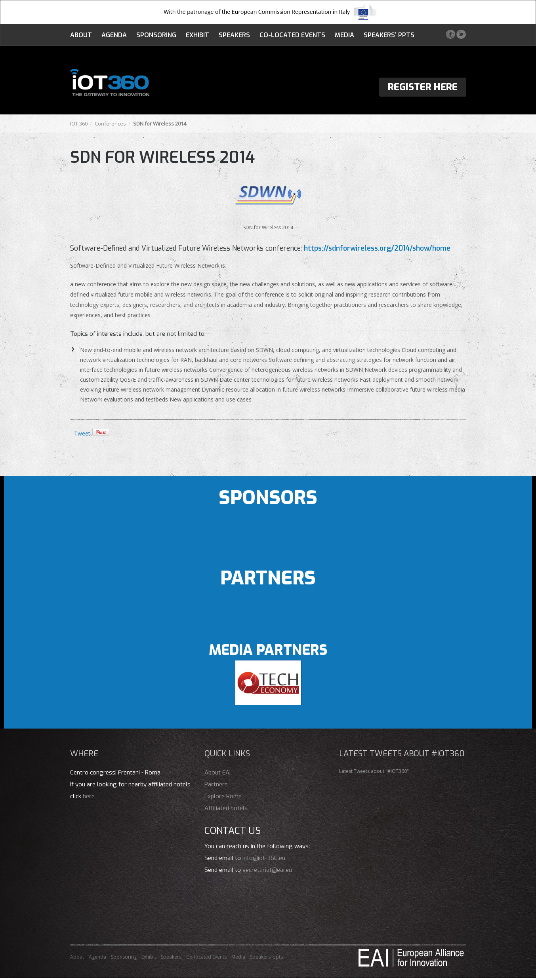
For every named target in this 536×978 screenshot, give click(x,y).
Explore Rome (223, 796)
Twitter (461, 34)
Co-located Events (292, 35)
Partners (216, 784)
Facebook (450, 34)
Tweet (82, 433)
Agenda (114, 35)
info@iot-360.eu (263, 858)
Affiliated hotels (226, 808)
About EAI (217, 772)
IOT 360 (79, 123)
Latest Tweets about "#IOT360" (374, 771)
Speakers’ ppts (389, 35)
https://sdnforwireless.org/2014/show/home (377, 248)
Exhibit (197, 35)
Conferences (110, 123)
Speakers (234, 35)
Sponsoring (156, 35)
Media (344, 35)
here (89, 796)
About (81, 35)
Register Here (423, 87)
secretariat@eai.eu (267, 870)
